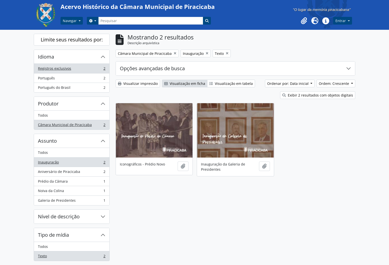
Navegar (70, 20)
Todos (43, 115)
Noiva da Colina (71, 192)
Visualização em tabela (231, 83)
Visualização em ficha (184, 83)
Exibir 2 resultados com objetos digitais (317, 95)
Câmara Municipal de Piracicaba (71, 126)
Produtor (48, 103)
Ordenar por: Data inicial (288, 83)
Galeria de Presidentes (71, 201)
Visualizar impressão (138, 83)
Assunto (47, 140)
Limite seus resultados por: (72, 39)
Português (71, 79)
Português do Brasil (71, 88)
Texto (71, 257)
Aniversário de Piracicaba (71, 172)
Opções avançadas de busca (152, 68)
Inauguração (71, 163)
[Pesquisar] (150, 21)
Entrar (341, 20)
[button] (303, 20)
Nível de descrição (59, 216)
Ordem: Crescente (334, 83)
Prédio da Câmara (71, 182)
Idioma (46, 56)
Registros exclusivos (71, 69)
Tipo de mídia (53, 235)
